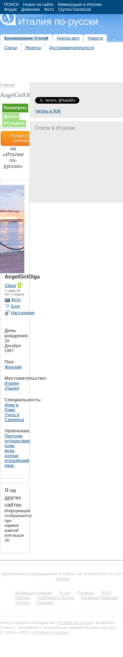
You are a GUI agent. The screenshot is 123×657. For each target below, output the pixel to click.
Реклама (44, 602)
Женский (13, 366)
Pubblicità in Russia (56, 597)
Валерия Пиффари (100, 597)
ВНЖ (106, 592)
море (9, 450)
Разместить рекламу (22, 138)
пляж (9, 445)
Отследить (14, 123)
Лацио (12, 388)
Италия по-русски (58, 21)
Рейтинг (23, 597)
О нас (64, 592)
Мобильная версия (33, 592)
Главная (7, 85)
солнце (11, 455)
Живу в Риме (11, 407)
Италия (12, 383)
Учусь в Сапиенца (14, 417)
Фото (16, 299)
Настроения (22, 312)
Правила (85, 592)
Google (63, 578)
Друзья (11, 116)
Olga (10, 285)
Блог (15, 306)
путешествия (17, 440)
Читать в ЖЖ (48, 111)
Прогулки (13, 435)
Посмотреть (15, 108)
